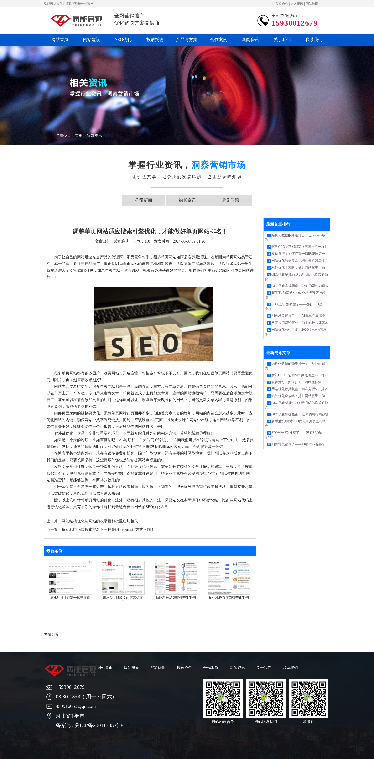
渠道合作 (282, 3)
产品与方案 (186, 39)
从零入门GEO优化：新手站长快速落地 (299, 322)
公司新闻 (143, 200)
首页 (79, 135)
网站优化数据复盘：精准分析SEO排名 (299, 260)
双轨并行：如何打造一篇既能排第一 (298, 253)
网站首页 (59, 39)
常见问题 (230, 200)
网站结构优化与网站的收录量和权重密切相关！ (102, 521)
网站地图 (312, 3)
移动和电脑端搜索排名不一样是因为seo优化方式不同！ (108, 529)
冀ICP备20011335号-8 (99, 725)
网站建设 (91, 39)
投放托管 (155, 39)
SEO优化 (123, 39)
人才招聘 (297, 3)
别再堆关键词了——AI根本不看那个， (299, 316)
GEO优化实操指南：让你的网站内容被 (299, 286)
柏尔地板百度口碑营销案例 (229, 598)
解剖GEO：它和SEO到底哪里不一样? (298, 247)
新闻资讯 (250, 39)
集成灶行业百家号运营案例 (70, 598)
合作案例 (218, 39)
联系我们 (313, 39)
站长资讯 (187, 200)
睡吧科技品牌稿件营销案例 (176, 598)
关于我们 (282, 39)
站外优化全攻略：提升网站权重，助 (298, 267)
